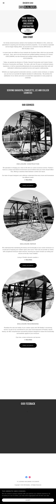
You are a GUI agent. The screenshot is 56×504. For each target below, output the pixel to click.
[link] (28, 7)
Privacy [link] (28, 494)
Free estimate (28, 30)
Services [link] (28, 490)
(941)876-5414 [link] (28, 3)
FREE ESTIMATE (28, 185)
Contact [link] (28, 492)
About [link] (28, 488)
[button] (6, 3)
